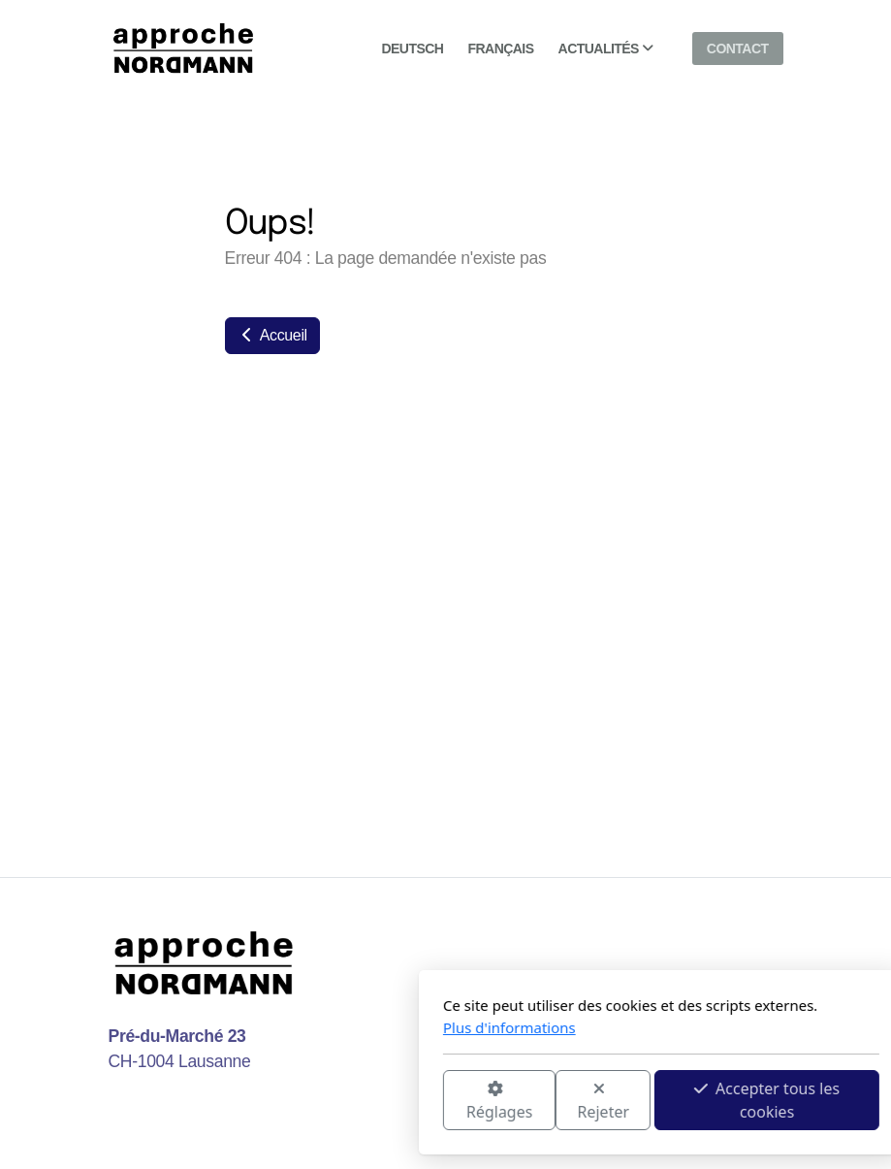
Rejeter (388, 1101)
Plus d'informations (294, 1027)
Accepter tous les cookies (551, 1100)
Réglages (283, 1101)
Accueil (272, 335)
